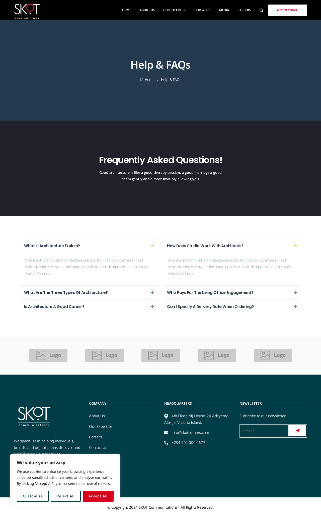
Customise (33, 496)
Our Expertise (174, 10)
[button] (89, 246)
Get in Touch (287, 10)
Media (224, 10)
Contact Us (98, 447)
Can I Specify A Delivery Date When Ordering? (211, 307)
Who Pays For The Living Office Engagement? (210, 292)
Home (126, 10)
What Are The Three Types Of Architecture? (66, 292)
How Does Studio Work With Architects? (205, 246)
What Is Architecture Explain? (52, 246)
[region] (65, 480)
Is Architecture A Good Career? (54, 307)
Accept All (98, 496)
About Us (147, 10)
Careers (244, 10)
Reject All (66, 496)
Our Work (202, 10)
